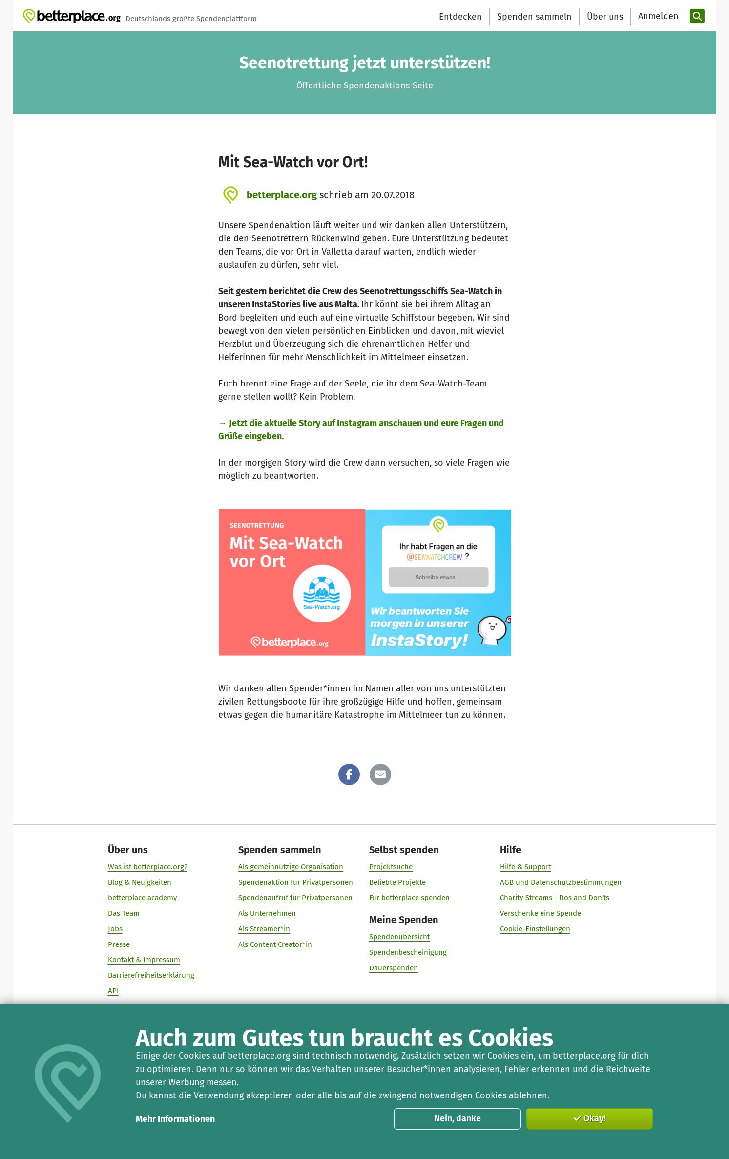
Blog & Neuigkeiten (139, 882)
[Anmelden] (657, 16)
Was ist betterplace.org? (147, 866)
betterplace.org (282, 195)
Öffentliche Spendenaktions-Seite (364, 85)
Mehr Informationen (175, 1119)
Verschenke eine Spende (540, 913)
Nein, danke (457, 1118)
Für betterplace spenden (409, 897)
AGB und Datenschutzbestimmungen (560, 882)
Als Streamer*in (264, 928)
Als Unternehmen (267, 913)
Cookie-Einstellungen (535, 928)
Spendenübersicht (399, 936)
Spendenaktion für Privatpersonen (295, 882)
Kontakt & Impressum (143, 959)
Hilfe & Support (525, 866)
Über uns (605, 16)
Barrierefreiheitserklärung (150, 975)
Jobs (114, 928)
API (112, 991)
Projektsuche (391, 866)
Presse (118, 944)
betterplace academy (141, 897)
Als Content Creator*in (275, 944)
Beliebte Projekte (397, 882)
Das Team (123, 913)
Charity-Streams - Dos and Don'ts (554, 897)
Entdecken (460, 16)
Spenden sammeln (534, 16)
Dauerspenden (393, 968)
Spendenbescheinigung (408, 952)
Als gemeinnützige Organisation (290, 866)
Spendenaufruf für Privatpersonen (295, 897)
